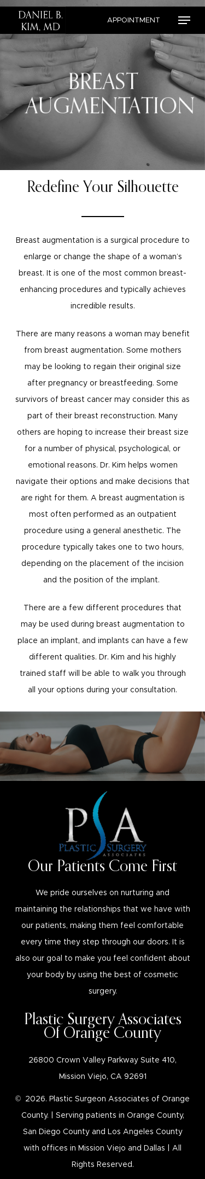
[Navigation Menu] (184, 20)
